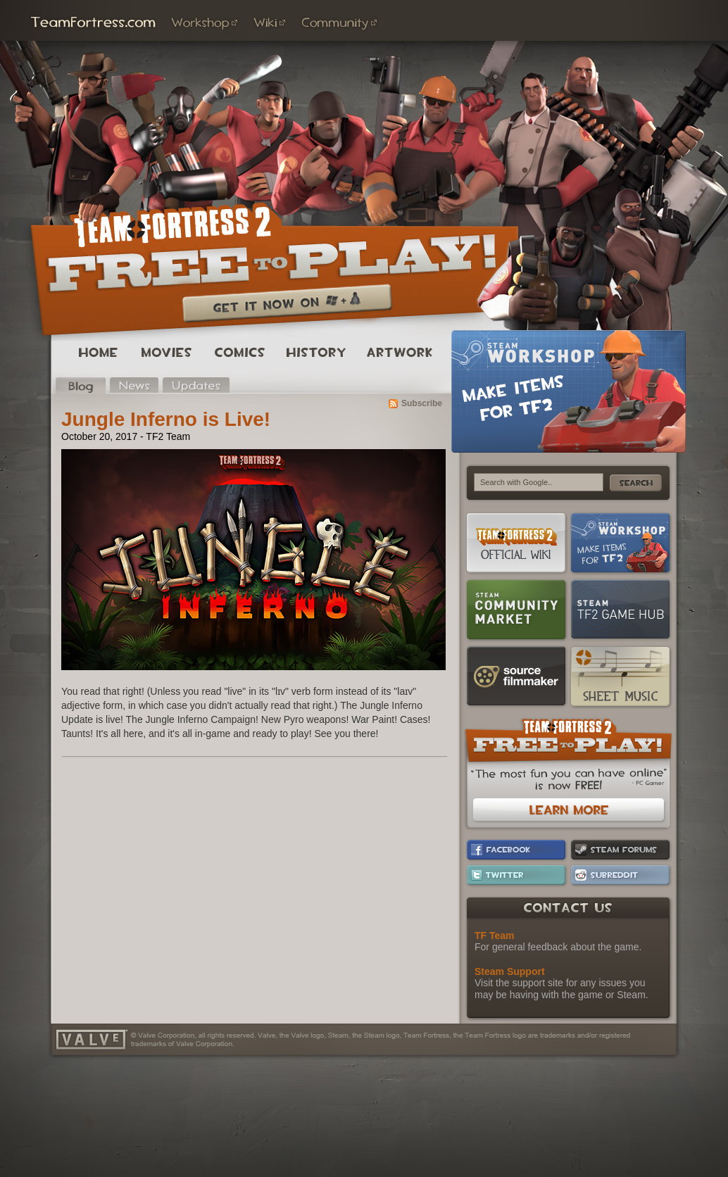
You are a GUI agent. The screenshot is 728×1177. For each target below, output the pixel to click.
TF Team (495, 935)
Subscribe (421, 403)
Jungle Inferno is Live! (165, 419)
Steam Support (510, 971)
